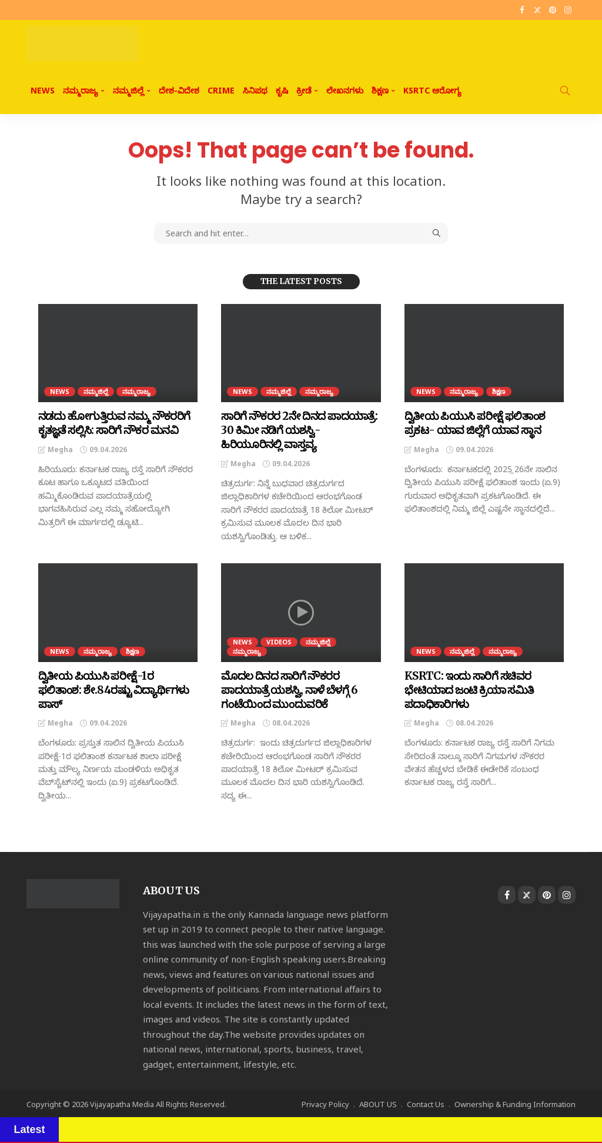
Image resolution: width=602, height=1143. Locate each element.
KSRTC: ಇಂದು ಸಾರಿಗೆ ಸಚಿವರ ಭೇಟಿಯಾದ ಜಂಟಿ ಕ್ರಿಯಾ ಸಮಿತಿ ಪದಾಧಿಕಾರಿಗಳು (466, 688)
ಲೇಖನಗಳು (344, 90)
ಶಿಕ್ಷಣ (380, 90)
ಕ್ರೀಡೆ (304, 90)
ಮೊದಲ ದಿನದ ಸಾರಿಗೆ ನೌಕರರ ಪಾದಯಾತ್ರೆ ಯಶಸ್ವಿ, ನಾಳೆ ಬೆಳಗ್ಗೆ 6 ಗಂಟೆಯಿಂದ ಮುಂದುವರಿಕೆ (286, 688)
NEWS (43, 90)
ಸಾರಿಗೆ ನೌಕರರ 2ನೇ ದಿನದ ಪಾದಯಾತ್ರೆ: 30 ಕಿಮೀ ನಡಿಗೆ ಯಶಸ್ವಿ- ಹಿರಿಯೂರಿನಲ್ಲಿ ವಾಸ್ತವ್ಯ (298, 429)
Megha (60, 449)
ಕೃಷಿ (282, 90)
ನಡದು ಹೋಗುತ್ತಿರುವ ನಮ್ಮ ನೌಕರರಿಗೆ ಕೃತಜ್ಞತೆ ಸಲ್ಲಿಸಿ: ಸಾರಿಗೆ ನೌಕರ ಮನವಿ (112, 422)
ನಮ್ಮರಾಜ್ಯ (80, 90)
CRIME (221, 90)
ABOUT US (378, 1102)
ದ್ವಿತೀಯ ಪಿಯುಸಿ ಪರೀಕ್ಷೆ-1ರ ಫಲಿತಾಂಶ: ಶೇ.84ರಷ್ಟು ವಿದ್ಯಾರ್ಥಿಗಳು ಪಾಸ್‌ (114, 681)
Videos (279, 640)
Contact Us (425, 1102)
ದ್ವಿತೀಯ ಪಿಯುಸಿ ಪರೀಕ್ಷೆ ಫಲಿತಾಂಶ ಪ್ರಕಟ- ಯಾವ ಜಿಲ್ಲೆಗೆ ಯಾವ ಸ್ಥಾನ (471, 422)
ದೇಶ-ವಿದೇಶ (179, 90)
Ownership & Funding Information (515, 1102)
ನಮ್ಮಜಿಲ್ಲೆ (128, 90)
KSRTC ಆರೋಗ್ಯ (432, 90)
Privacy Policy (325, 1102)
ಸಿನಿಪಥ (255, 90)
